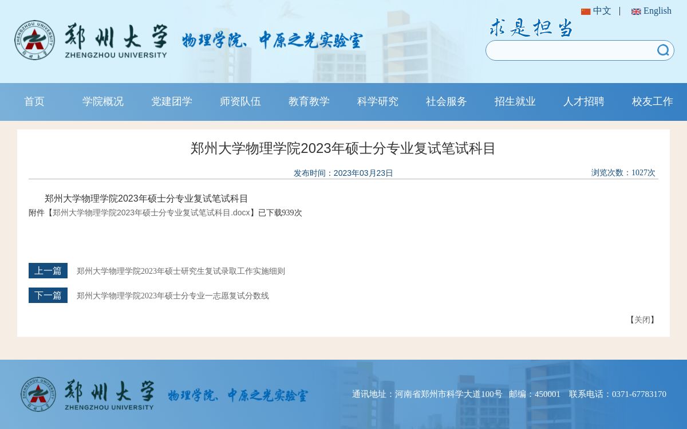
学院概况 (103, 101)
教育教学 (309, 101)
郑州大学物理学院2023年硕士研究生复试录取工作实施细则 (181, 271)
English (651, 10)
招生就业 (515, 101)
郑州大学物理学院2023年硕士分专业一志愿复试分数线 (173, 296)
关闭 (642, 319)
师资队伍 (240, 101)
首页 (34, 101)
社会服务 (446, 101)
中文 (596, 10)
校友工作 (652, 101)
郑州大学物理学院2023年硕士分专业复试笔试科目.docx (151, 212)
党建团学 (171, 101)
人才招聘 (584, 101)
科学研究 (377, 101)
